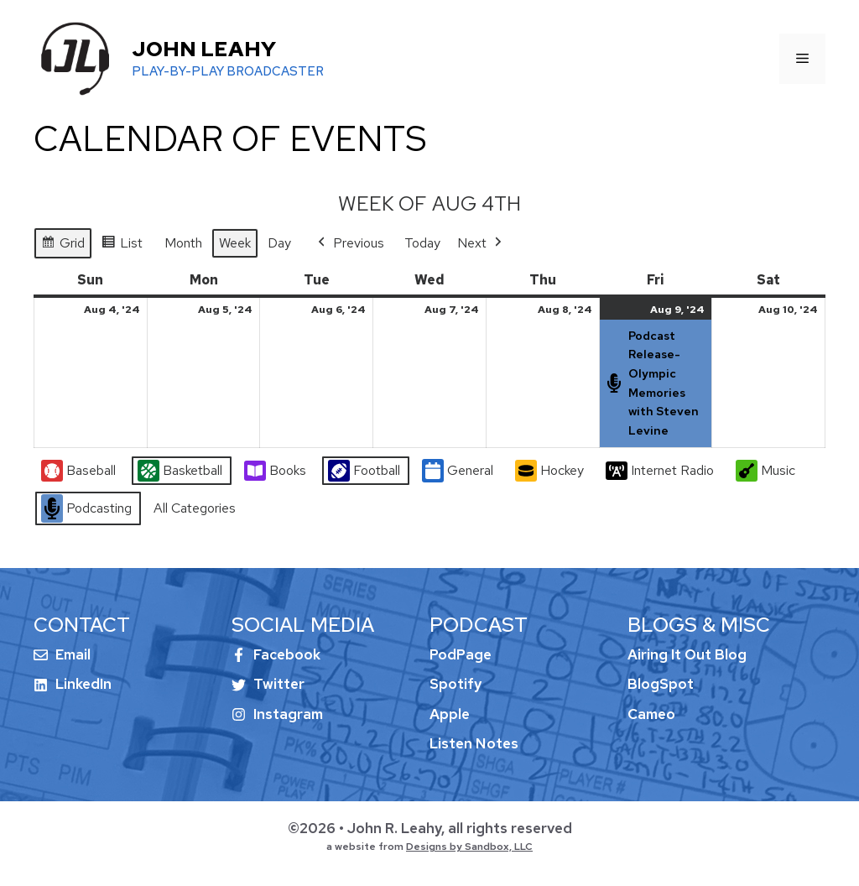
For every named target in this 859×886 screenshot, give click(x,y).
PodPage (461, 654)
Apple (450, 714)
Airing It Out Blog (687, 654)
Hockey (549, 471)
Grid (62, 245)
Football (364, 471)
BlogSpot (660, 684)
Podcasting (86, 509)
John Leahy (204, 49)
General (457, 471)
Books (275, 471)
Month (183, 243)
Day (279, 243)
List (122, 245)
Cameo (651, 714)
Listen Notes (474, 743)
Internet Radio (660, 470)
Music (765, 471)
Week (235, 243)
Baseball (78, 471)
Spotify (456, 684)
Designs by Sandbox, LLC (469, 846)
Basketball (180, 471)
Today (422, 243)
